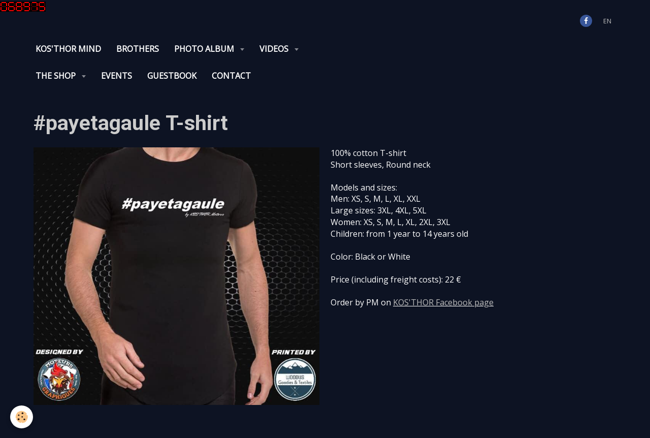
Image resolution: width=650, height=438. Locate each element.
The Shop (57, 75)
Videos (274, 48)
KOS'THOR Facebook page (443, 302)
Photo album (205, 48)
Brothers (137, 48)
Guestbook (172, 75)
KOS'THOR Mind (68, 48)
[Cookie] (21, 416)
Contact (231, 75)
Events (116, 75)
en (607, 20)
